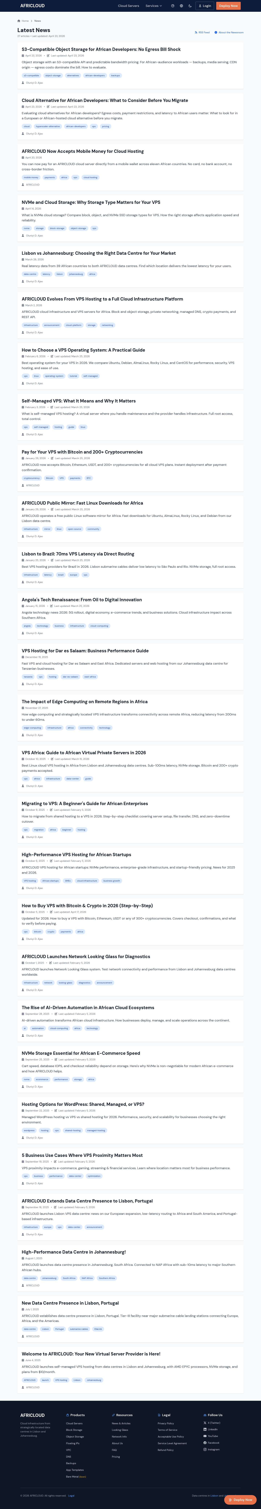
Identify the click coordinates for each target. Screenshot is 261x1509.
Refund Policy (165, 1450)
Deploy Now (228, 6)
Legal (71, 1495)
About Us (117, 1443)
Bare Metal (76, 1476)
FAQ (114, 1450)
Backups (71, 1463)
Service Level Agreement (172, 1443)
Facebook (211, 1442)
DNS (68, 1456)
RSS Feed (202, 32)
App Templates (75, 1470)
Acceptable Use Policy (171, 1436)
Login (205, 6)
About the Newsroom (229, 32)
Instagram (211, 1449)
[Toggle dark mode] (190, 6)
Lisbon (214, 1495)
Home (23, 20)
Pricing (116, 1456)
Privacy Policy (166, 1423)
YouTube (211, 1436)
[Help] (172, 6)
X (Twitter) (212, 1422)
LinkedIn (211, 1429)
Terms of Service (167, 1430)
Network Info (119, 1436)
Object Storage (75, 1436)
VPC (68, 1450)
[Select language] (181, 6)
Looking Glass (120, 1430)
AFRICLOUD (32, 6)
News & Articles (121, 1423)
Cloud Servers (128, 6)
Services (154, 6)
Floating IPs (72, 1443)
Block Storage (74, 1430)
